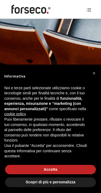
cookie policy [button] (15, 114)
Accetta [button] (50, 169)
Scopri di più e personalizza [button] (50, 182)
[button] (94, 73)
